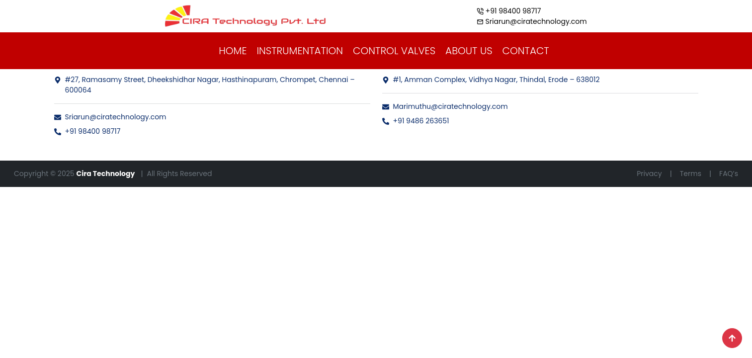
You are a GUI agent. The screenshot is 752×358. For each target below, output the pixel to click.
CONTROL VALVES (394, 51)
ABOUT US (469, 51)
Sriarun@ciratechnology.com (110, 117)
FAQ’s (728, 174)
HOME (233, 51)
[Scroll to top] (732, 338)
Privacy (649, 174)
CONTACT (525, 51)
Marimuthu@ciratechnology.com (445, 106)
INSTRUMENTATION (299, 51)
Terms (690, 174)
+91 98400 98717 (87, 131)
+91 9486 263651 (415, 121)
